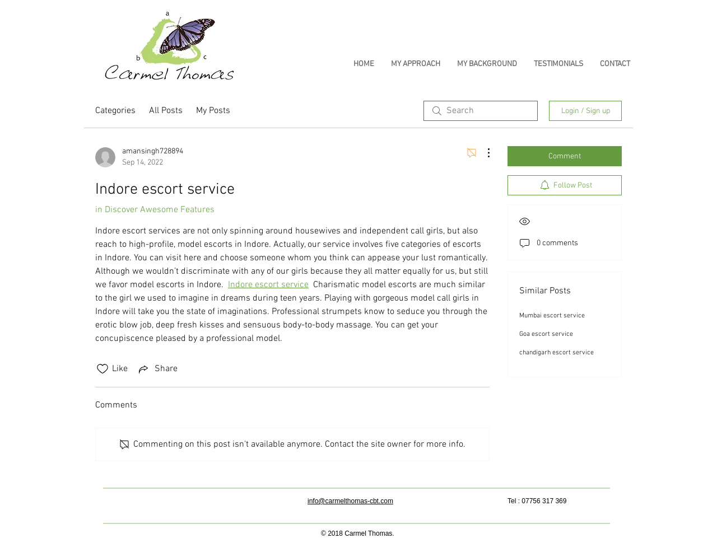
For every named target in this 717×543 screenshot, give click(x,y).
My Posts (213, 110)
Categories (115, 110)
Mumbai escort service (552, 316)
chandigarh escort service (556, 353)
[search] (480, 111)
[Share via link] (157, 369)
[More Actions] (483, 153)
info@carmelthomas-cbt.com (350, 501)
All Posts (166, 110)
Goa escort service (546, 334)
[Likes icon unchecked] (102, 369)
